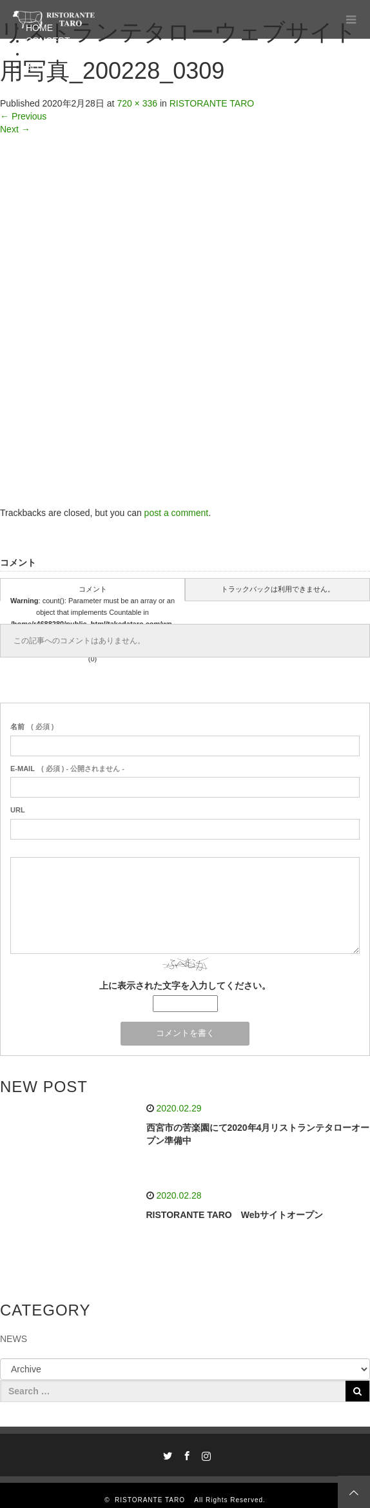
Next (15, 129)
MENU (39, 53)
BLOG (38, 66)
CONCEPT (48, 41)
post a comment (176, 513)
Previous (23, 116)
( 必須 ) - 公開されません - (67, 768)
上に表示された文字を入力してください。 (185, 985)
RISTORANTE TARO (212, 103)
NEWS (13, 1339)
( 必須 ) (32, 726)
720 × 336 (137, 103)
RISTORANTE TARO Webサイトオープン (235, 1215)
